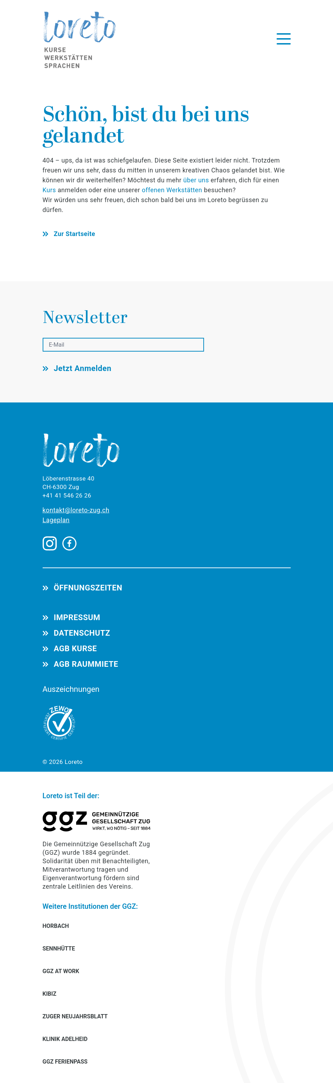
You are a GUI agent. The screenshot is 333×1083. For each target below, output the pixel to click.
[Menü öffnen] (284, 39)
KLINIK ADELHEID (65, 1039)
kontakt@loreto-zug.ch (76, 510)
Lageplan (56, 520)
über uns (196, 180)
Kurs (50, 190)
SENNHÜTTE (59, 948)
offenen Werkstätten (172, 190)
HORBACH (56, 926)
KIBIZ (49, 993)
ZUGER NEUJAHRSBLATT (75, 1016)
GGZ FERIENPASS (65, 1061)
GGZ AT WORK (61, 971)
